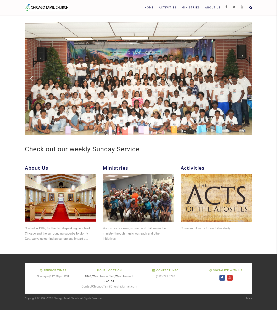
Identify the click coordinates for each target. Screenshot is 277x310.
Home (149, 7)
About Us (213, 7)
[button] (31, 78)
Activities (167, 7)
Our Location (111, 270)
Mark (249, 298)
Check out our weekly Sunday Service (82, 149)
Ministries (191, 7)
